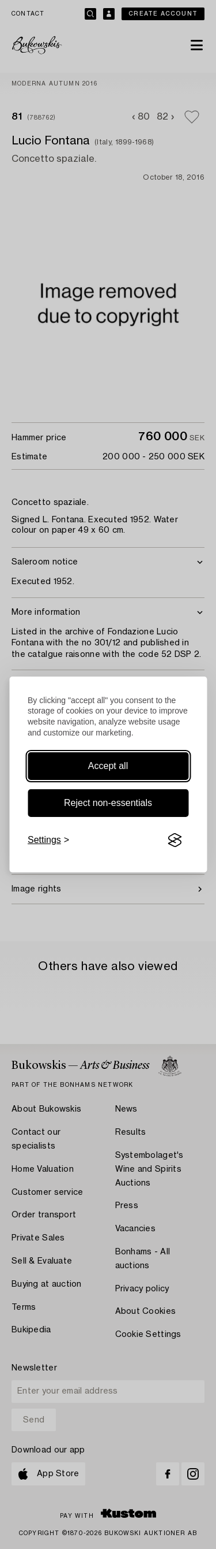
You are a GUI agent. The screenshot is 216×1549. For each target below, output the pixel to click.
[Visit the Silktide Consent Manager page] (174, 840)
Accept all (108, 766)
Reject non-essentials (108, 803)
